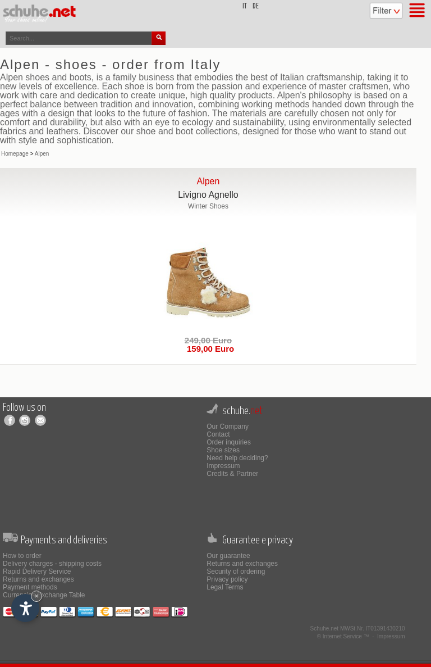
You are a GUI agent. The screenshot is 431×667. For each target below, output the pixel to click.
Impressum (223, 466)
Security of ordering (236, 571)
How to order (22, 556)
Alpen (42, 154)
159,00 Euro (208, 348)
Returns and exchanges (38, 579)
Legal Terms (225, 587)
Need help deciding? (237, 458)
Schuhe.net (324, 628)
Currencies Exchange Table (44, 595)
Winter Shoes (208, 206)
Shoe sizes (223, 450)
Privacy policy (227, 579)
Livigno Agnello (208, 194)
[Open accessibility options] (25, 608)
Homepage (15, 154)
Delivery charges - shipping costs (52, 564)
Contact (218, 434)
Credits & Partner (232, 474)
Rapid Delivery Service (37, 571)
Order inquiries (229, 442)
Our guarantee (228, 556)
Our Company (228, 426)
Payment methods (30, 587)
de (256, 6)
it (244, 6)
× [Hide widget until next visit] (36, 596)
